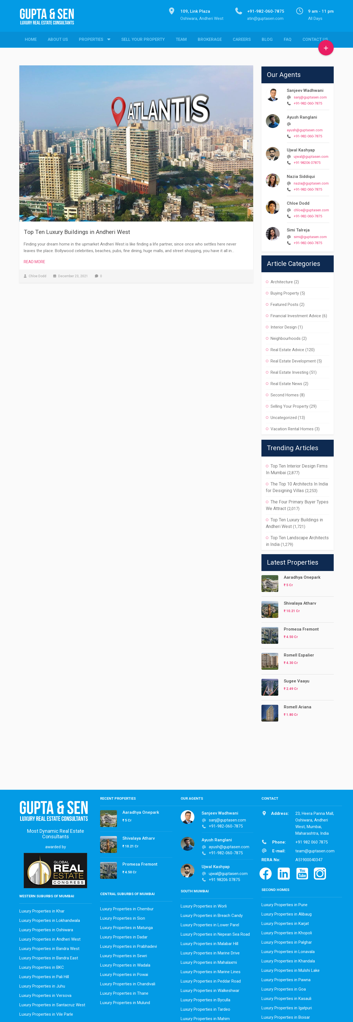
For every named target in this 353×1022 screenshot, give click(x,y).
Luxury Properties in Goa (283, 987)
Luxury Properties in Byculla (205, 998)
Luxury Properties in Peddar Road (211, 979)
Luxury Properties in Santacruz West (52, 1003)
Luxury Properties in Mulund (125, 1001)
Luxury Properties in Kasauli (286, 997)
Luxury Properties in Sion (122, 916)
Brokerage (210, 40)
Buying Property (285, 291)
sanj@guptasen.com (310, 96)
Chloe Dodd (298, 201)
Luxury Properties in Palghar (286, 940)
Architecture (282, 280)
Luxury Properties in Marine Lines (210, 970)
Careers (242, 40)
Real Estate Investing (289, 371)
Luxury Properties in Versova (45, 994)
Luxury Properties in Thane (124, 991)
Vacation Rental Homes (292, 427)
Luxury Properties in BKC (41, 966)
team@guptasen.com (315, 849)
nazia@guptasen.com (311, 182)
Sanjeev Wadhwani (305, 89)
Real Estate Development (293, 359)
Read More (34, 260)
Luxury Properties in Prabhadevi (128, 945)
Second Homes (285, 393)
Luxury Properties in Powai (124, 973)
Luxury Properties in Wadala (125, 963)
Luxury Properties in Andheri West (50, 937)
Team (181, 40)
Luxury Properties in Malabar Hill (209, 942)
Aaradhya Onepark (302, 575)
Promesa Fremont (301, 627)
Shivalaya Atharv (300, 601)
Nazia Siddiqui (301, 175)
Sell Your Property (143, 40)
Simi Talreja (298, 228)
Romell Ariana (297, 705)
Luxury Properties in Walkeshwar (210, 989)
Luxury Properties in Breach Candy (212, 914)
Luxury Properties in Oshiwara (46, 928)
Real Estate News (286, 382)
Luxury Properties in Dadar (124, 935)
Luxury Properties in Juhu (42, 984)
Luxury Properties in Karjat (285, 922)
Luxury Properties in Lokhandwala (49, 919)
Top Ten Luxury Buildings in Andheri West (77, 230)
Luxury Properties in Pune (284, 903)
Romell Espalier (299, 653)
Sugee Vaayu (296, 679)
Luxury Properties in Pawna (286, 978)
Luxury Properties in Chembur (127, 907)
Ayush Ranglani (302, 115)
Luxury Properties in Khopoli (286, 931)
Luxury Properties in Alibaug (286, 912)
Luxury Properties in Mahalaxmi (209, 961)
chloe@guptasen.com (311, 209)
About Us (58, 40)
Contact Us (315, 40)
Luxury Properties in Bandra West (49, 947)
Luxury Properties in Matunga (126, 926)
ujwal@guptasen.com (311, 155)
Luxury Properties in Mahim (205, 1017)
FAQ (288, 40)
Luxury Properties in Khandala (288, 959)
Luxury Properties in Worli (204, 904)
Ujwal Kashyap (301, 148)
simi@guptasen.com (310, 235)
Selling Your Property (289, 404)
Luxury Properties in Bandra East (48, 956)
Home (31, 40)
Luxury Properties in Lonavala (288, 950)
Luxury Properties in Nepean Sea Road (215, 932)
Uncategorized (284, 416)
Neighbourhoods (286, 337)
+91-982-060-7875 (308, 102)
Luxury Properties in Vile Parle (46, 1012)
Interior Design (284, 325)
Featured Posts (284, 303)
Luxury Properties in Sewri (123, 954)
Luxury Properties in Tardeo (205, 1007)
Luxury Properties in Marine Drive (210, 951)
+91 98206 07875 (307, 161)
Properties (91, 40)
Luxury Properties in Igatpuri (286, 1006)
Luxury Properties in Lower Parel (210, 923)
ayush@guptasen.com (305, 129)
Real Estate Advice (287, 348)
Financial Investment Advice (296, 314)
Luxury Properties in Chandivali (127, 982)
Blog (267, 40)
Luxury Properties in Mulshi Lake (290, 969)
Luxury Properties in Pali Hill (44, 975)
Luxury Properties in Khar (42, 909)
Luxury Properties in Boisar (285, 1015)
